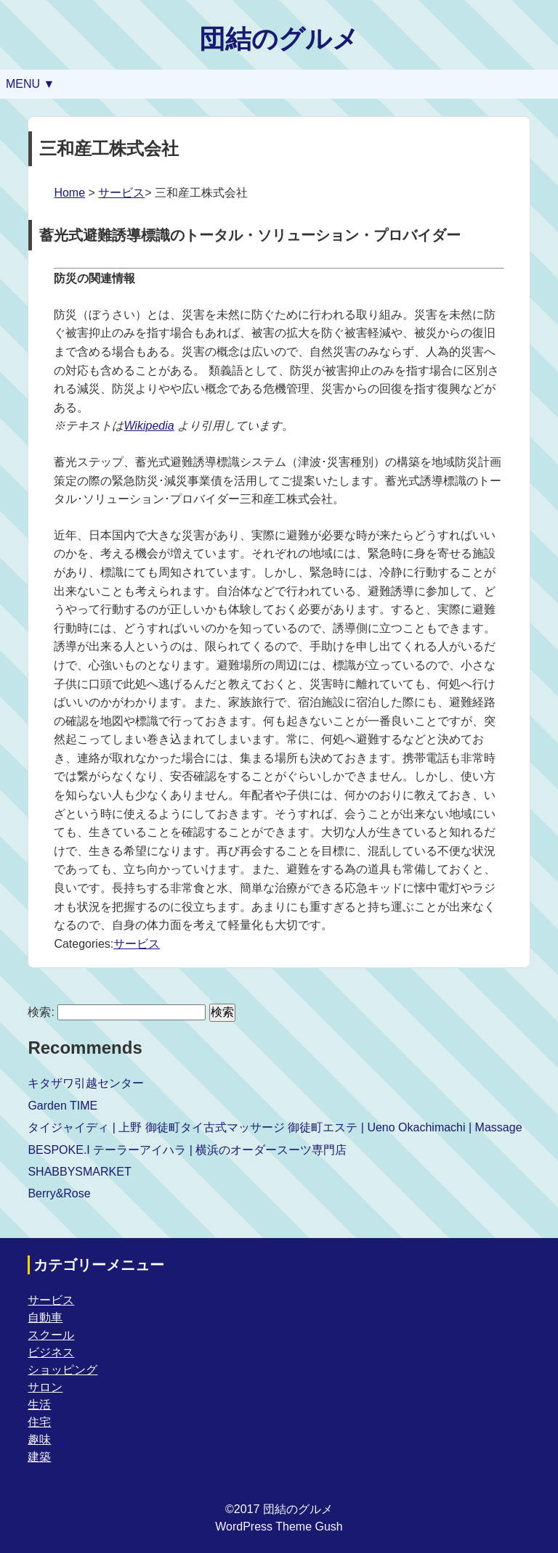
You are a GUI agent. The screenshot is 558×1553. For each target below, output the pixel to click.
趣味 (39, 1439)
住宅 (39, 1422)
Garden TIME (62, 1105)
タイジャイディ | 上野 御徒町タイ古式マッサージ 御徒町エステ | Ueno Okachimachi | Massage (275, 1127)
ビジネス (51, 1352)
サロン (45, 1387)
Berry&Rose (59, 1193)
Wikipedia (149, 425)
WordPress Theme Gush (278, 1526)
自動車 (45, 1317)
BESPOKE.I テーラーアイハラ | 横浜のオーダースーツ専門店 (187, 1150)
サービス (121, 193)
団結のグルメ (279, 39)
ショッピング (62, 1370)
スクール (51, 1335)
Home (69, 193)
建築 (39, 1457)
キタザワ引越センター (86, 1083)
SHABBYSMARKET (79, 1171)
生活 (39, 1404)
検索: (41, 1012)
